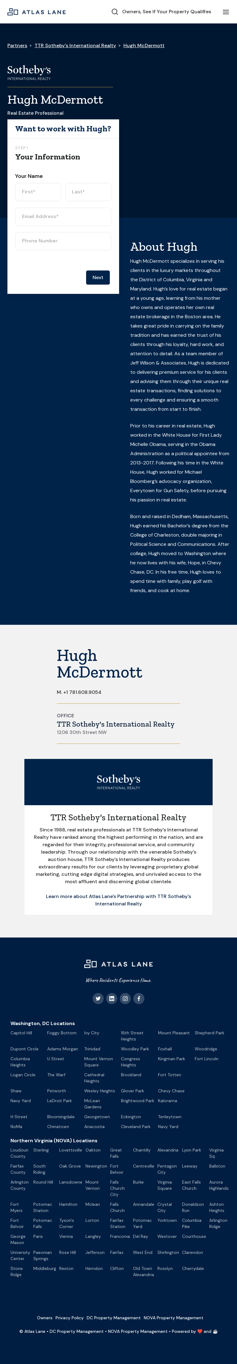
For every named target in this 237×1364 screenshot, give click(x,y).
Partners (17, 45)
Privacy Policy (70, 1318)
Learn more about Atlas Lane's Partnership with (101, 896)
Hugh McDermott (143, 45)
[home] (36, 11)
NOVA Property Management (173, 1318)
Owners (44, 1318)
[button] (226, 12)
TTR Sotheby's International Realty (75, 45)
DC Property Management (114, 1318)
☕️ (215, 1331)
